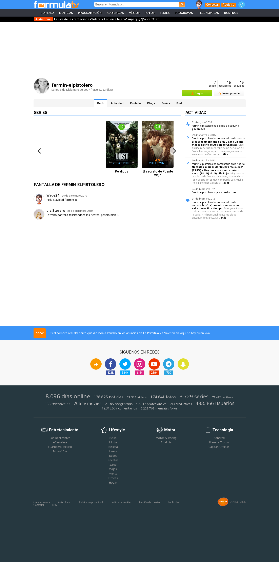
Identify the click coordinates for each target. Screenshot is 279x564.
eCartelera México (60, 447)
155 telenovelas (57, 404)
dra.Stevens (55, 210)
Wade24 (52, 195)
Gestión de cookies (149, 502)
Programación (90, 13)
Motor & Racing (166, 438)
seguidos (239, 84)
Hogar (113, 482)
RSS (54, 505)
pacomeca (198, 129)
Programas (184, 13)
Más (225, 154)
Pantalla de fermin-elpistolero (69, 184)
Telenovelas (208, 13)
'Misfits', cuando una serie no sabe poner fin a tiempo (215, 206)
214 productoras (181, 404)
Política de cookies (121, 502)
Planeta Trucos (219, 442)
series (212, 84)
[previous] (40, 150)
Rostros (231, 13)
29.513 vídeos (137, 397)
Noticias (66, 13)
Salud (113, 464)
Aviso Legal (64, 502)
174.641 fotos (163, 397)
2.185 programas (119, 404)
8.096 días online (68, 396)
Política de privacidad (91, 502)
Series (165, 13)
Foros (139, 20)
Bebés (113, 456)
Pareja (113, 451)
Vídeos (134, 13)
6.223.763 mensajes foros (159, 408)
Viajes (113, 469)
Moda (113, 442)
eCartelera (60, 442)
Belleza (113, 447)
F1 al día (166, 442)
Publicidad (174, 502)
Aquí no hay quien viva (195, 333)
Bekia (113, 438)
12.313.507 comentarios (119, 408)
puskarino (229, 192)
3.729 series (193, 396)
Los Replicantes (59, 438)
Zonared (219, 438)
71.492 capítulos (223, 397)
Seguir (199, 93)
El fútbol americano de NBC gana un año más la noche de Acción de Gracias (217, 143)
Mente (113, 474)
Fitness (113, 478)
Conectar (212, 4)
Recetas (113, 460)
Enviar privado (231, 93)
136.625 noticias (108, 397)
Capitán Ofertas (219, 447)
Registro (228, 4)
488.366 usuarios (215, 403)
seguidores (224, 84)
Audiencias (115, 13)
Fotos (150, 13)
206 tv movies (87, 403)
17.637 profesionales (151, 404)
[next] (174, 150)
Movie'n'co (60, 451)
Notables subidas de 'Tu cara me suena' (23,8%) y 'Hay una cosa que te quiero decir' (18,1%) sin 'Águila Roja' (217, 170)
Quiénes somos (42, 502)
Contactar (39, 505)
